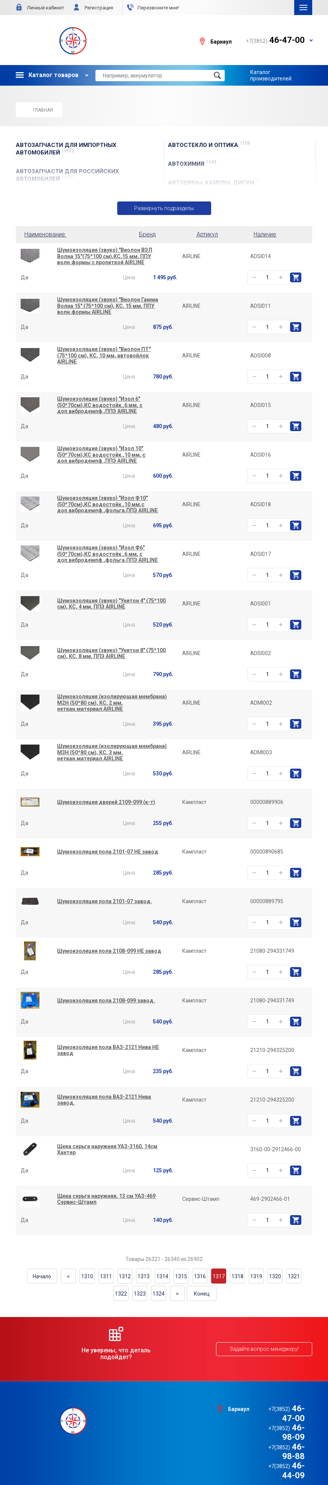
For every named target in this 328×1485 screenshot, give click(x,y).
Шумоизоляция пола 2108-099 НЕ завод (109, 951)
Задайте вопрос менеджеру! (264, 1349)
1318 (237, 1276)
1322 (121, 1294)
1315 (181, 1276)
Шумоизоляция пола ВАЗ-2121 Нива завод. (104, 1100)
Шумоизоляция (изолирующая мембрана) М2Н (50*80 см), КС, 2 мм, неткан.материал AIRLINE (112, 703)
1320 (275, 1276)
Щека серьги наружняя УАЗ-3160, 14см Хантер (107, 1149)
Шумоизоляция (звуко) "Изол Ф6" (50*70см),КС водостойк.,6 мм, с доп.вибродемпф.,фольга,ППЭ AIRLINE (107, 554)
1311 (106, 1276)
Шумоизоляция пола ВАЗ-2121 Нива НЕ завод (108, 1050)
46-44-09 (275, 1437)
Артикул (207, 234)
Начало (42, 1276)
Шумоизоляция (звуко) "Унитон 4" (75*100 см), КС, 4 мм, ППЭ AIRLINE (111, 604)
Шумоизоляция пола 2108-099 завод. (106, 1001)
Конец (202, 1294)
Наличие (265, 234)
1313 (144, 1276)
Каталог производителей (271, 75)
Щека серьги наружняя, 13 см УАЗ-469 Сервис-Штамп (106, 1199)
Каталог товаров (47, 75)
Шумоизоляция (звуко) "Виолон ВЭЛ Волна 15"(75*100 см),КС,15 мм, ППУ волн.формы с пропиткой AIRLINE (104, 256)
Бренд (147, 234)
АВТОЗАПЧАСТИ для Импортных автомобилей (66, 149)
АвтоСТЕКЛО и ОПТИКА (209, 144)
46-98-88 (275, 1428)
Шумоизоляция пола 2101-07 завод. (104, 901)
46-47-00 (275, 1409)
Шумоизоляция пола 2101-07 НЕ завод (107, 852)
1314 (162, 1276)
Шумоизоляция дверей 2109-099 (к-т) (106, 802)
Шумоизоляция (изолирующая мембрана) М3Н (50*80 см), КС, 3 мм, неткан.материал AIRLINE (112, 752)
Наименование (47, 234)
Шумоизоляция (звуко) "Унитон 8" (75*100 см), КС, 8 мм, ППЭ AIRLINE (111, 653)
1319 (256, 1276)
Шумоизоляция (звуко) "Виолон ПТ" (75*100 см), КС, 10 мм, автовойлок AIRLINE (104, 356)
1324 (159, 1294)
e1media (184, 1459)
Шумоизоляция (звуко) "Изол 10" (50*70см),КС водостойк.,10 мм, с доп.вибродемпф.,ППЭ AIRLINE (101, 455)
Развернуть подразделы (164, 208)
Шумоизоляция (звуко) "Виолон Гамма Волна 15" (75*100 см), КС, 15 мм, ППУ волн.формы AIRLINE (107, 306)
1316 (200, 1276)
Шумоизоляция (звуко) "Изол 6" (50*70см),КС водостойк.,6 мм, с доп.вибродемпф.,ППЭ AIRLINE (99, 405)
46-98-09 (275, 1418)
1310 (87, 1276)
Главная (38, 109)
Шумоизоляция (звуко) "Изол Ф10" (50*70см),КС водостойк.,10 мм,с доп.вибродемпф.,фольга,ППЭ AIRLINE (107, 504)
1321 (294, 1276)
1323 (140, 1294)
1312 (125, 1276)
